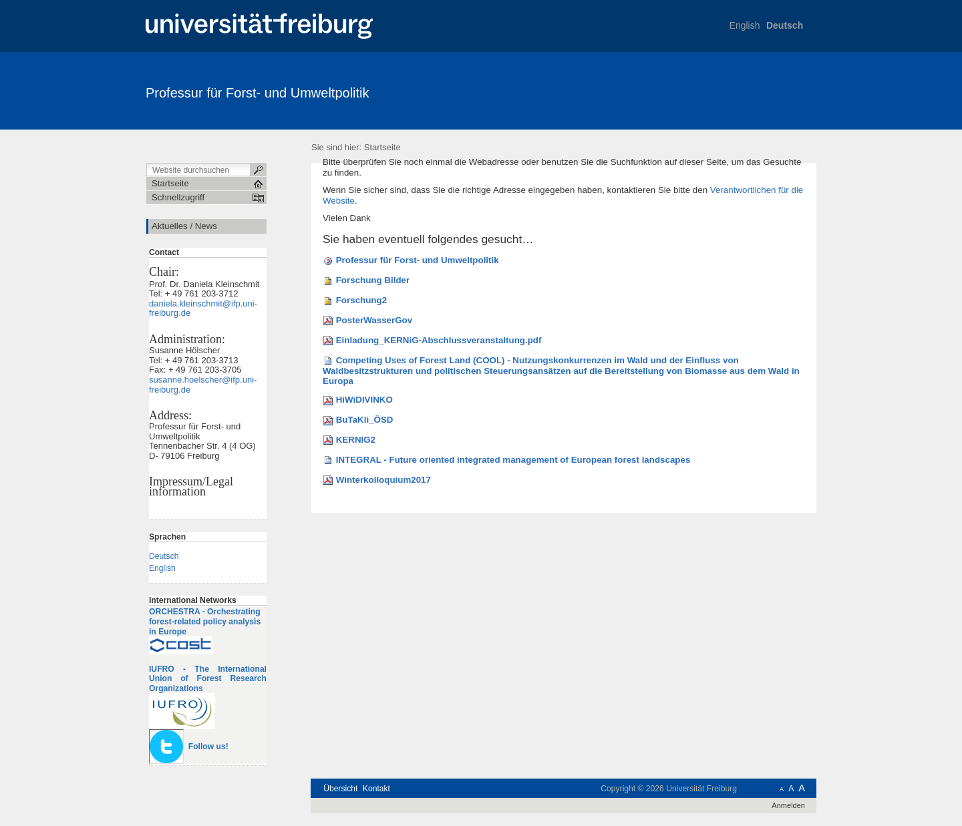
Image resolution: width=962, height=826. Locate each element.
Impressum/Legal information (191, 486)
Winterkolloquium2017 (383, 480)
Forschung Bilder (373, 280)
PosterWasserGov (374, 320)
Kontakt (376, 788)
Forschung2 (361, 300)
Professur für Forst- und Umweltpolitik (257, 92)
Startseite (382, 147)
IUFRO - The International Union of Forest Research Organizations (208, 678)
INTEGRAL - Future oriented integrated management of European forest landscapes (513, 460)
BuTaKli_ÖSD (364, 420)
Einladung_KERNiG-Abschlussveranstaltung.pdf (439, 340)
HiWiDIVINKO (364, 400)
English (745, 25)
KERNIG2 (355, 440)
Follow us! (208, 746)
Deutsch (784, 25)
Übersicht (340, 788)
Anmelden (788, 805)
